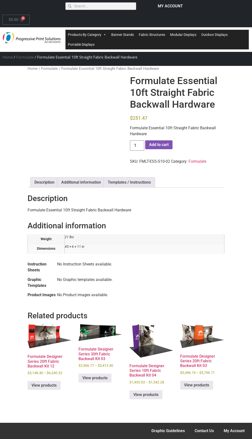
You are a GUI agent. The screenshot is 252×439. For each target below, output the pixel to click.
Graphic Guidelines (168, 430)
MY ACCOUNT (170, 6)
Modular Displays (183, 35)
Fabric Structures (152, 35)
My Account (234, 430)
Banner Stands (122, 35)
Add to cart (159, 144)
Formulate (25, 57)
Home (7, 57)
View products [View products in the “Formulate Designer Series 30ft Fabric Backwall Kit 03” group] (95, 378)
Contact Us (204, 430)
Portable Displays (81, 44)
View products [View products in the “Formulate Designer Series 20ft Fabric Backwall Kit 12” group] (44, 385)
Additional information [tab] (81, 182)
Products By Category (87, 35)
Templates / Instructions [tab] (129, 182)
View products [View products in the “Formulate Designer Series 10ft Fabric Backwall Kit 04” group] (145, 394)
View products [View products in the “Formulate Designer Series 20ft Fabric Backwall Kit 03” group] (196, 385)
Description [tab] (44, 182)
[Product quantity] (137, 145)
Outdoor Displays (214, 35)
